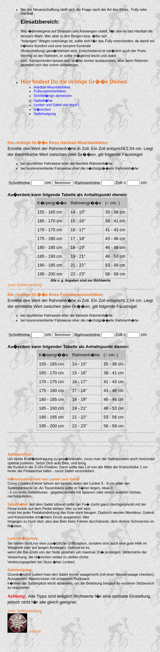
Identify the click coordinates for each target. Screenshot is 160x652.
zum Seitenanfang (25, 284)
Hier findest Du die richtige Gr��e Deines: (75, 81)
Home (24, 631)
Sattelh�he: (18, 504)
